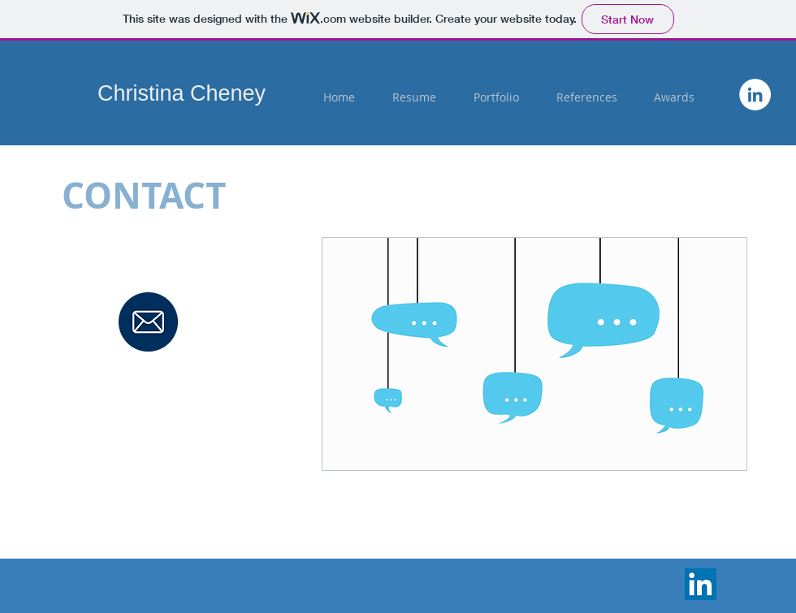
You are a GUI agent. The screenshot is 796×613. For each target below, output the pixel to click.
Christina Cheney (181, 93)
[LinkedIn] (700, 584)
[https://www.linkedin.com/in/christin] (755, 94)
